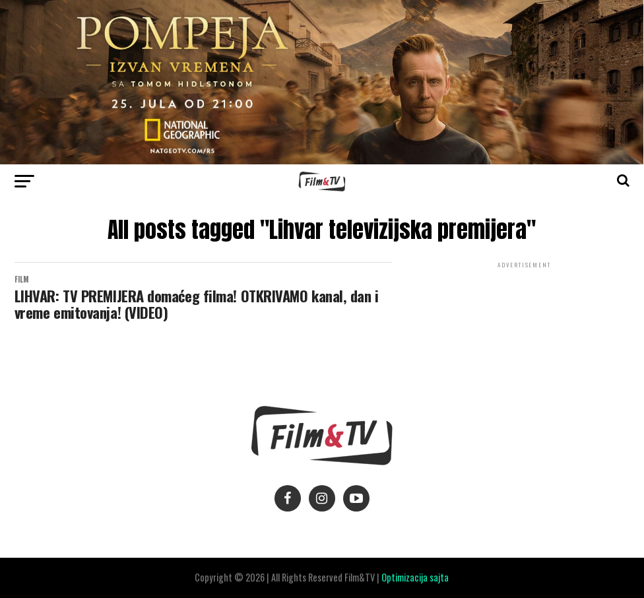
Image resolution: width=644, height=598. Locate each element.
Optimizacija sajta (415, 577)
